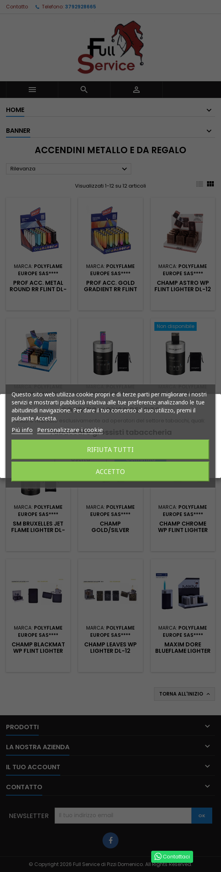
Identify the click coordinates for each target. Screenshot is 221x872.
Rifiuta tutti (110, 449)
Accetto (110, 471)
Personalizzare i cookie (70, 430)
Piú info (22, 430)
